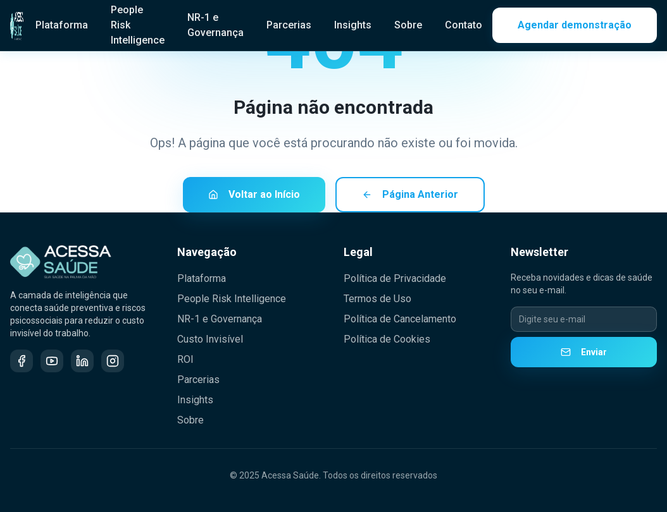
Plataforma (61, 25)
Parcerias (288, 25)
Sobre (408, 25)
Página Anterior (410, 195)
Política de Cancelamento (400, 319)
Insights (352, 25)
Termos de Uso (377, 299)
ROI (185, 359)
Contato (463, 25)
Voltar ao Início (254, 195)
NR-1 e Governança (215, 25)
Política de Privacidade (395, 278)
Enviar (584, 352)
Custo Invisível (210, 339)
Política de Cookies (387, 339)
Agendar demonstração (575, 25)
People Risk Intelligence (231, 299)
